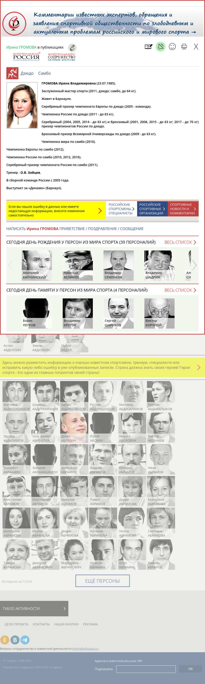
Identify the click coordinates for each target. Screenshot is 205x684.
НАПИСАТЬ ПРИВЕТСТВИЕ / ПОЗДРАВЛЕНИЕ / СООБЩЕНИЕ (74, 230)
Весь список (178, 244)
